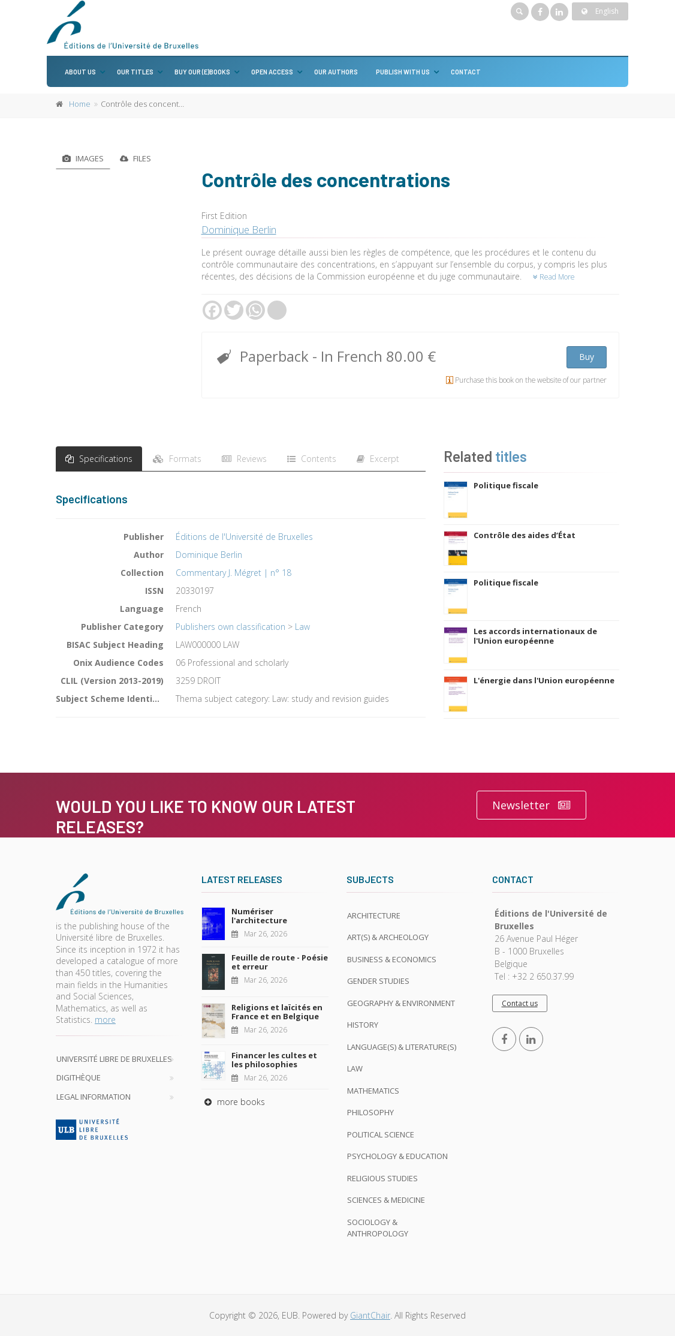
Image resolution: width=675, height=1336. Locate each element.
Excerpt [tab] (378, 458)
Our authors (336, 72)
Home (80, 103)
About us (80, 72)
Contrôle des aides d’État (524, 535)
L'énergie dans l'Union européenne (544, 680)
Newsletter (531, 805)
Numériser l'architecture (259, 916)
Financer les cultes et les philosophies (274, 1060)
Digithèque (78, 1077)
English (600, 11)
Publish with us (403, 72)
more (105, 1019)
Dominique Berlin (238, 229)
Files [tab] (135, 158)
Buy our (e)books (202, 72)
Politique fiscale (506, 485)
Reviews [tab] (244, 458)
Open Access (272, 72)
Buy (586, 356)
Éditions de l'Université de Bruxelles (244, 536)
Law (302, 626)
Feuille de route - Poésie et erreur (279, 962)
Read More (554, 277)
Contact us (520, 1003)
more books (233, 1101)
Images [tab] (83, 158)
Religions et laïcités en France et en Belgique (277, 1012)
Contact (466, 72)
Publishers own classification (230, 626)
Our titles (135, 72)
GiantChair (370, 1315)
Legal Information (93, 1096)
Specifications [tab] (98, 458)
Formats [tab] (177, 458)
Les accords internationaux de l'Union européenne (535, 636)
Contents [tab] (311, 458)
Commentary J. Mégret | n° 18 (233, 572)
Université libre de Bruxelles (114, 1058)
